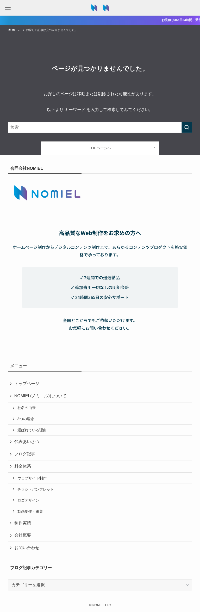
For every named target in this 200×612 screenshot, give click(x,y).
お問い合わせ (26, 547)
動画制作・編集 (30, 511)
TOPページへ (100, 148)
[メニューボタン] (8, 8)
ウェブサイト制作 (32, 478)
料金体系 (22, 466)
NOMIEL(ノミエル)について (40, 396)
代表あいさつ (26, 441)
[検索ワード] (100, 127)
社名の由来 (26, 408)
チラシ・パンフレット (35, 489)
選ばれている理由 (32, 430)
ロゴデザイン (28, 500)
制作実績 (22, 523)
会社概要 (22, 535)
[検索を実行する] (187, 127)
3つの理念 (25, 419)
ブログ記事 (24, 454)
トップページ (26, 383)
